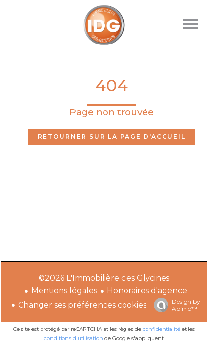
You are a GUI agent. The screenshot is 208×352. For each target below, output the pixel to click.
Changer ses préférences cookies (82, 304)
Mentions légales (64, 290)
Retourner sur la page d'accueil (112, 136)
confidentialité (161, 329)
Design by (174, 305)
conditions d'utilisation (73, 338)
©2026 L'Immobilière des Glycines (104, 278)
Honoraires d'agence (147, 290)
